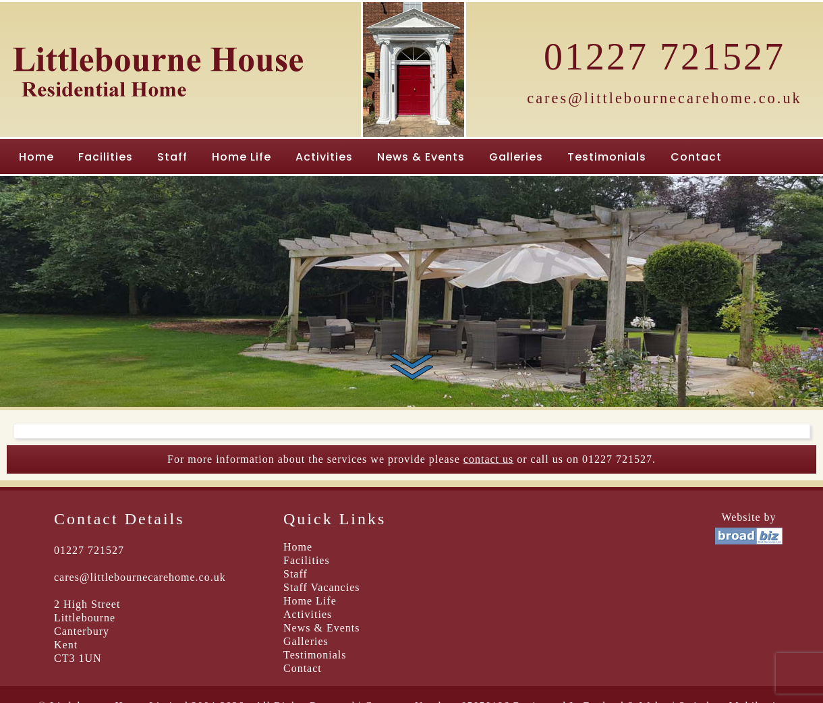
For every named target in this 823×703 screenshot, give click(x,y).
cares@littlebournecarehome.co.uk (664, 98)
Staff (172, 157)
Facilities (105, 157)
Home (36, 157)
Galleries (516, 157)
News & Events (421, 157)
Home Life (241, 157)
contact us (488, 459)
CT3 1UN (78, 658)
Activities (324, 157)
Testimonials (606, 157)
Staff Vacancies (321, 587)
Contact (696, 157)
